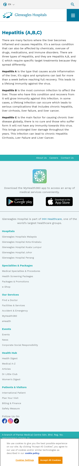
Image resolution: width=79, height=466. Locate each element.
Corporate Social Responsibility (20, 345)
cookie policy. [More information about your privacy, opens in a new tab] (32, 455)
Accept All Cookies (50, 462)
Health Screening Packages (17, 276)
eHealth (6, 321)
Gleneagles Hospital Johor (17, 252)
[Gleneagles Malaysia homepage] (24, 15)
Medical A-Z (8, 363)
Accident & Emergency (15, 310)
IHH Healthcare (52, 219)
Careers (53, 157)
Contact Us (67, 157)
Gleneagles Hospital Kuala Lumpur (22, 247)
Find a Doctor (10, 300)
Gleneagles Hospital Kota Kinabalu (21, 242)
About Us (41, 157)
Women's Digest (11, 379)
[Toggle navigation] (73, 15)
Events (6, 334)
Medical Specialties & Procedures (21, 271)
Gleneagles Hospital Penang (18, 257)
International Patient (14, 392)
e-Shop (6, 286)
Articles (6, 368)
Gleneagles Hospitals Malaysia (19, 236)
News (5, 339)
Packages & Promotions (15, 281)
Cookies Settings (25, 462)
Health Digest (10, 358)
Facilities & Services (13, 305)
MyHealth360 (9, 316)
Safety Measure (11, 408)
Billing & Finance (11, 403)
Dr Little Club (10, 374)
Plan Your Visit (10, 398)
